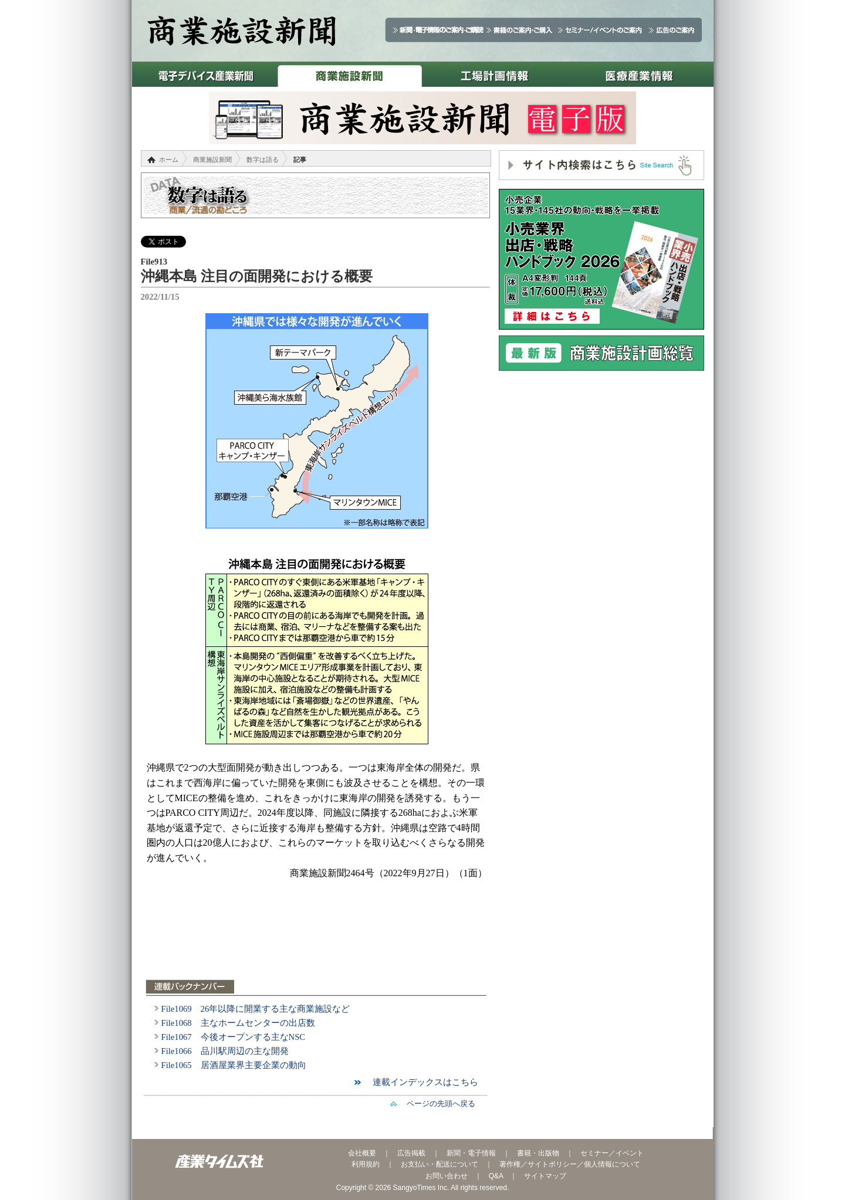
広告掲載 (411, 1153)
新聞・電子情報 (471, 1153)
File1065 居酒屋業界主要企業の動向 (233, 1065)
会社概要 (362, 1153)
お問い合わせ (446, 1176)
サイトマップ (545, 1176)
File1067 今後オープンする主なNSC (233, 1037)
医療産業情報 (639, 74)
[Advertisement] (317, 936)
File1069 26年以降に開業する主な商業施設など (255, 1008)
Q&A (496, 1176)
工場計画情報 (494, 74)
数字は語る (262, 159)
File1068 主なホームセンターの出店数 (238, 1023)
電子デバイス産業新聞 (204, 74)
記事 (299, 159)
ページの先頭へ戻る (437, 1103)
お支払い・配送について (439, 1164)
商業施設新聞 (349, 74)
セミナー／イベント (612, 1153)
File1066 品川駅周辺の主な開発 (225, 1051)
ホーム (168, 159)
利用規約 (365, 1164)
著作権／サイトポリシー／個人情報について (569, 1164)
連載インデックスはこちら (421, 1082)
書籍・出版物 (538, 1153)
